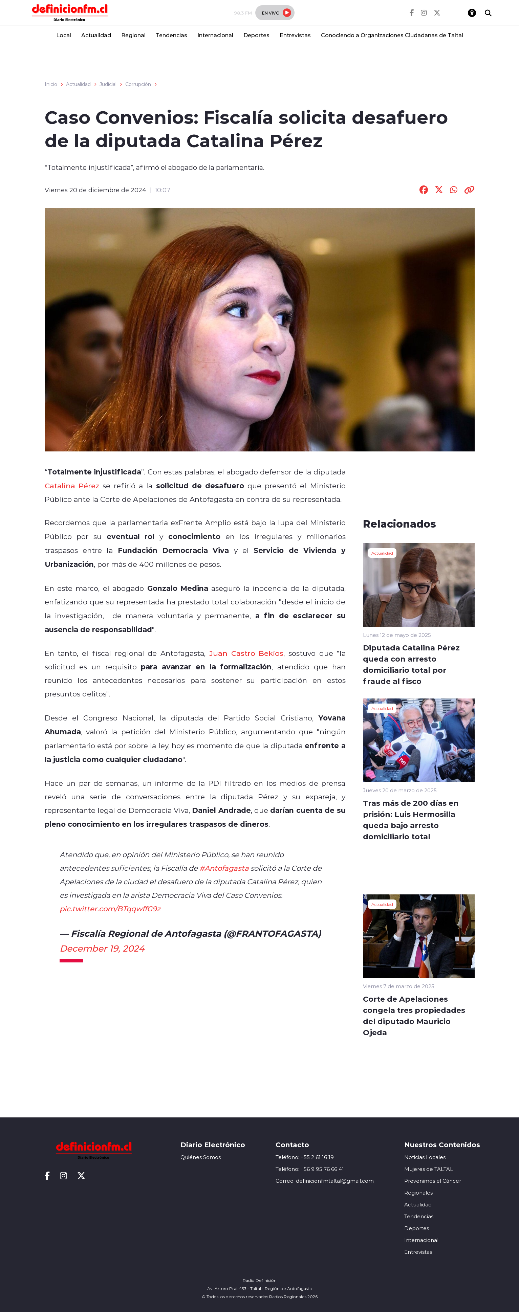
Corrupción (138, 84)
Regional (133, 35)
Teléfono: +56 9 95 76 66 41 (310, 1169)
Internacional (215, 35)
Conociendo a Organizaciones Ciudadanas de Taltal (392, 35)
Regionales (418, 1192)
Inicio (51, 84)
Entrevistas (295, 35)
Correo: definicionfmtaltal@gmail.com (325, 1180)
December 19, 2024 (102, 948)
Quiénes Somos (200, 1157)
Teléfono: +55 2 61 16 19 (305, 1157)
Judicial (108, 84)
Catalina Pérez (72, 485)
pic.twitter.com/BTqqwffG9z (110, 908)
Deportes (256, 35)
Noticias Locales (425, 1157)
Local (63, 35)
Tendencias (171, 35)
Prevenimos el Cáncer (432, 1180)
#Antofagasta (224, 868)
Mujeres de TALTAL (428, 1169)
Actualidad (96, 35)
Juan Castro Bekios (246, 653)
